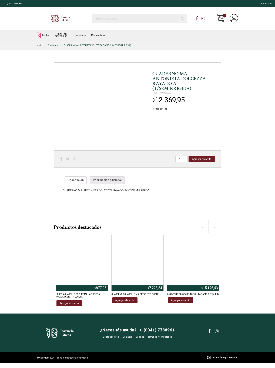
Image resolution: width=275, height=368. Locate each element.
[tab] (76, 180)
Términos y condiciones (160, 339)
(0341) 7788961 (159, 332)
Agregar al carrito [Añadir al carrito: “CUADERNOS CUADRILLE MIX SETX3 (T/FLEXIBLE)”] (125, 300)
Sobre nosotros (111, 339)
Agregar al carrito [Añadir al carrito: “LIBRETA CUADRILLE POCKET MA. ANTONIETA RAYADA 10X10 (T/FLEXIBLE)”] (69, 303)
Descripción (76, 180)
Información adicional (107, 180)
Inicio (39, 45)
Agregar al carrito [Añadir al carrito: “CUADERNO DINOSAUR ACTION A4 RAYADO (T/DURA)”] (180, 300)
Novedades (80, 35)
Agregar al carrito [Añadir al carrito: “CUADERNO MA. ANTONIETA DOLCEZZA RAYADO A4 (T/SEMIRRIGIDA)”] (201, 159)
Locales (140, 339)
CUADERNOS (159, 109)
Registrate (266, 3)
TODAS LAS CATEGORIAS (61, 35)
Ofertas (43, 35)
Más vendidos (98, 35)
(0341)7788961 (13, 3)
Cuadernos (53, 45)
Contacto (127, 339)
